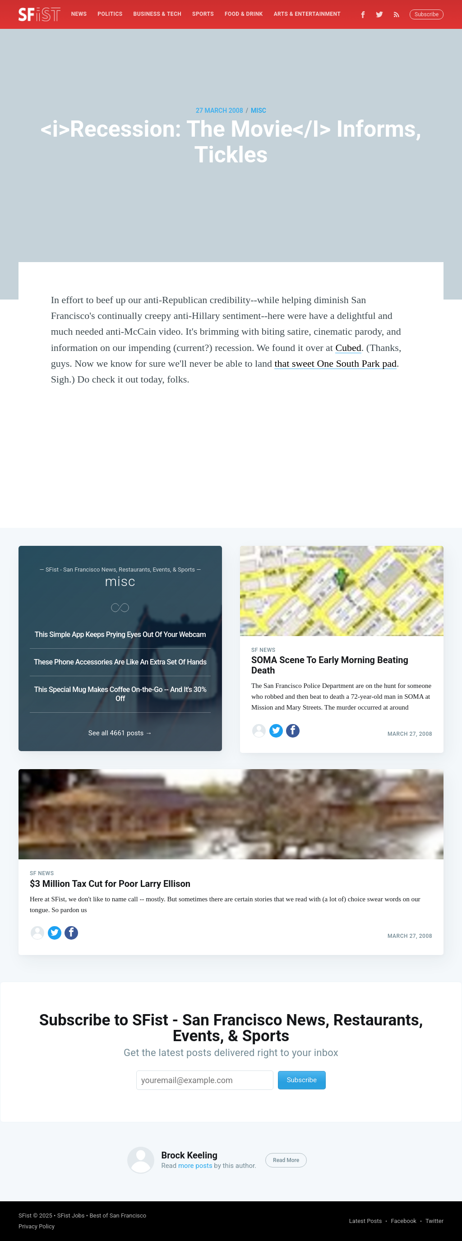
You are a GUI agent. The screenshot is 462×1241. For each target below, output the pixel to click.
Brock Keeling (189, 1155)
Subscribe (427, 14)
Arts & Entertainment (307, 14)
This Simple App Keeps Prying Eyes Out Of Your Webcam (120, 631)
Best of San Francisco (117, 1215)
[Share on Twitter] (276, 727)
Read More (286, 1160)
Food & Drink (244, 14)
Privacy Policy (36, 1226)
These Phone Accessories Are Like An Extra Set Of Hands (120, 659)
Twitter (434, 1221)
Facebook (403, 1221)
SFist (25, 1215)
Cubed (348, 347)
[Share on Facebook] (292, 727)
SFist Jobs (71, 1215)
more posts (195, 1166)
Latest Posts (365, 1221)
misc (258, 110)
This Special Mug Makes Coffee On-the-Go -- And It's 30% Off (120, 691)
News (79, 14)
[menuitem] (79, 14)
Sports (203, 14)
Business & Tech (158, 14)
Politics (109, 14)
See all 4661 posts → (120, 731)
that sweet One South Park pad (335, 363)
